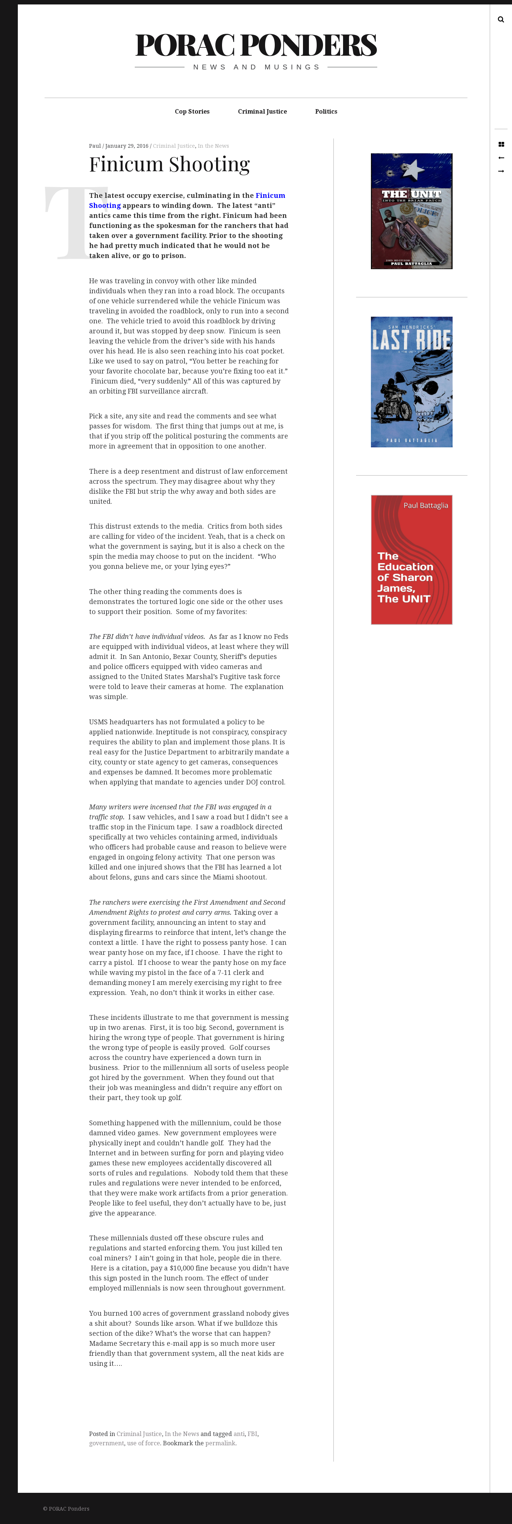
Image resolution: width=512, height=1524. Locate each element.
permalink (220, 1443)
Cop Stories (192, 111)
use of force (143, 1443)
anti (239, 1433)
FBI (252, 1433)
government (106, 1443)
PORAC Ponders (255, 43)
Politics (326, 111)
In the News (213, 146)
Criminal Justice (262, 111)
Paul (95, 146)
